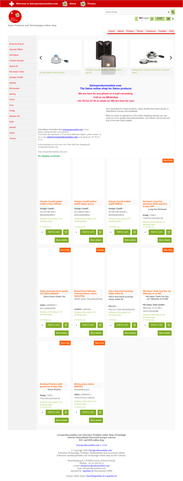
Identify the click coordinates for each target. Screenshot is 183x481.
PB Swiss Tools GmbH (153, 305)
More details (61, 235)
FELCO (112, 303)
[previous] (41, 58)
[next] (170, 58)
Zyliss (42, 302)
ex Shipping (44, 222)
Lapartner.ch (111, 476)
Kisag (145, 215)
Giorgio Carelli (46, 207)
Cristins (77, 305)
